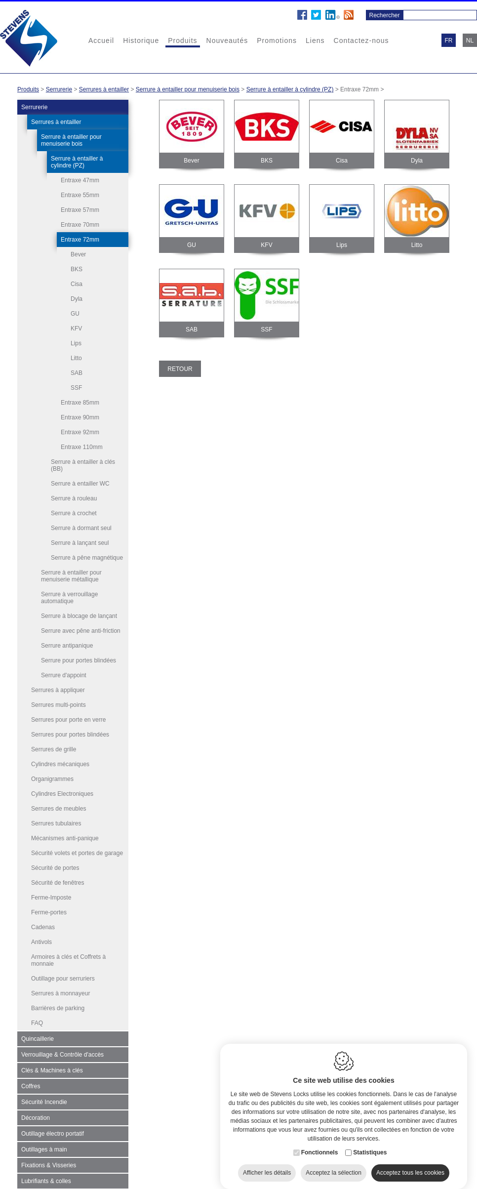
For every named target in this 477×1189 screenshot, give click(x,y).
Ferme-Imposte (51, 896)
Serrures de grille (53, 748)
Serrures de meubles (58, 807)
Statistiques (370, 1146)
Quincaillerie (37, 1037)
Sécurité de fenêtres (57, 881)
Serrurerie (59, 89)
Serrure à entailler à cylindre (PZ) (290, 89)
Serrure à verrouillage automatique (69, 597)
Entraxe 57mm (80, 209)
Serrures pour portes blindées (70, 733)
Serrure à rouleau (74, 497)
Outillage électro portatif (52, 1132)
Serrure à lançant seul (80, 541)
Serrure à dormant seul (81, 527)
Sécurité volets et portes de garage (77, 852)
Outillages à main (44, 1148)
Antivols (41, 941)
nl (470, 40)
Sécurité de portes (55, 866)
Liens (315, 40)
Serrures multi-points (58, 703)
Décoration (35, 1116)
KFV (76, 328)
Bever (78, 254)
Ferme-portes (49, 911)
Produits (182, 40)
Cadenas (43, 926)
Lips (76, 343)
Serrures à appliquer (58, 689)
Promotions (277, 40)
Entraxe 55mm (80, 195)
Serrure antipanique (67, 644)
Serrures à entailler (104, 89)
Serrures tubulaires (56, 822)
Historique (141, 40)
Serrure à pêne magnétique (87, 556)
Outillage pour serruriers (63, 977)
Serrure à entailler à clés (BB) (83, 464)
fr (449, 40)
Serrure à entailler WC (80, 482)
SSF (76, 387)
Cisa (76, 284)
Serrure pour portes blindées (78, 659)
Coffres (30, 1085)
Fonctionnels (319, 1146)
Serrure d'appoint (63, 674)
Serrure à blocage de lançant (79, 615)
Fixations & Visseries (48, 1164)
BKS (76, 269)
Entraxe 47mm (80, 180)
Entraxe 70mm (80, 224)
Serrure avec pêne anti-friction (80, 629)
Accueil (101, 40)
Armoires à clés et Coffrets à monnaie (68, 959)
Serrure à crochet (74, 512)
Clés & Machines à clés (52, 1069)
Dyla (76, 298)
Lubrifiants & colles (46, 1180)
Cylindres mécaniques (60, 763)
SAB (76, 372)
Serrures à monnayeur (60, 992)
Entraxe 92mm (80, 431)
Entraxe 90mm (80, 416)
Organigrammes (52, 778)
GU (75, 313)
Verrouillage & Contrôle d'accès (62, 1053)
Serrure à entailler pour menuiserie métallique (71, 575)
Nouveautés (227, 40)
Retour (179, 369)
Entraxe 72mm (80, 239)
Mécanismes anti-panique (65, 837)
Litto (76, 358)
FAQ (37, 1022)
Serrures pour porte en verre (68, 718)
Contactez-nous (361, 40)
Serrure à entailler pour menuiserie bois (187, 89)
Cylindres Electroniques (62, 792)
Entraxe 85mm (80, 401)
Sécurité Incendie (44, 1101)
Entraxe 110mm (82, 446)
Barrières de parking (57, 1007)
